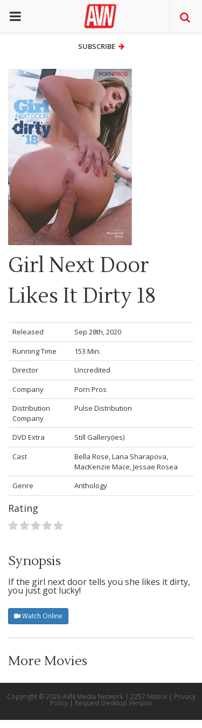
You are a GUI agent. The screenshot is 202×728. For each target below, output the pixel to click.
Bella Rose (91, 456)
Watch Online (38, 615)
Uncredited (92, 370)
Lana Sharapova (139, 456)
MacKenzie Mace (102, 467)
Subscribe (101, 46)
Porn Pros (90, 389)
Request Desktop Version (113, 703)
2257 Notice (148, 696)
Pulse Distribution (103, 408)
